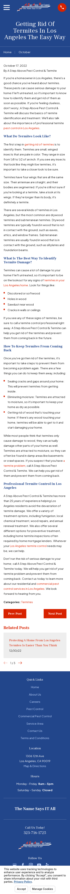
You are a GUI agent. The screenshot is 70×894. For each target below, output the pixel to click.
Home (35, 687)
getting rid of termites (39, 144)
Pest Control (35, 709)
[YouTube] (39, 865)
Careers (34, 701)
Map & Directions (35, 766)
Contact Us (34, 730)
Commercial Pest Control (35, 716)
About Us (35, 694)
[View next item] (20, 663)
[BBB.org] (55, 865)
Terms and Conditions (35, 738)
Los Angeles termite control (28, 546)
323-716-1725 (35, 832)
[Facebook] (23, 865)
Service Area (35, 723)
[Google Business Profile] (15, 865)
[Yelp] (47, 865)
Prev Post (15, 614)
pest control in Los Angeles (21, 128)
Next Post (55, 614)
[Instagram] (31, 865)
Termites (27, 602)
